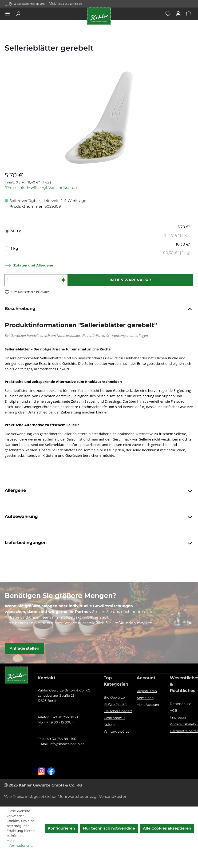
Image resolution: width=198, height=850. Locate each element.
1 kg (100, 248)
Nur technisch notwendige (109, 828)
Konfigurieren (61, 828)
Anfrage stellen (24, 648)
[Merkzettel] (170, 13)
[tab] (99, 309)
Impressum (179, 717)
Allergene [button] (99, 490)
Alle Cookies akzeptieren (167, 828)
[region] (99, 116)
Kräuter (110, 725)
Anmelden (145, 698)
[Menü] (10, 13)
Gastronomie (114, 718)
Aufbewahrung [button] (99, 516)
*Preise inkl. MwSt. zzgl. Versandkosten (41, 187)
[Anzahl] (35, 280)
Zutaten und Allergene (33, 265)
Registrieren (147, 691)
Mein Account (148, 705)
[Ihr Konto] (180, 13)
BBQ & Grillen (115, 704)
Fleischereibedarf (118, 711)
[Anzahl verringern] (63, 283)
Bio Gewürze (114, 697)
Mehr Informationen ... (20, 843)
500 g (100, 231)
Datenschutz (180, 704)
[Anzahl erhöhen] (63, 277)
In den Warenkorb (130, 280)
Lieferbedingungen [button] (99, 543)
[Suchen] (20, 13)
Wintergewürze (116, 731)
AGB (173, 710)
